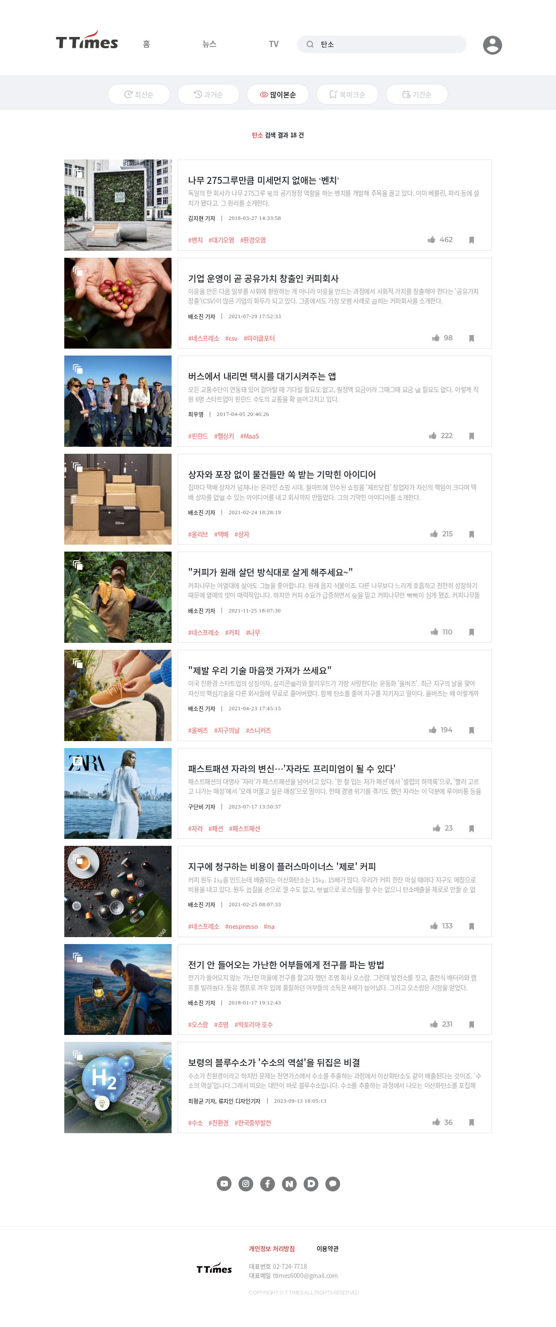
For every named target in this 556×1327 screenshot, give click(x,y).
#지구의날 (227, 730)
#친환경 (218, 1122)
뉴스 (209, 43)
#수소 (195, 1122)
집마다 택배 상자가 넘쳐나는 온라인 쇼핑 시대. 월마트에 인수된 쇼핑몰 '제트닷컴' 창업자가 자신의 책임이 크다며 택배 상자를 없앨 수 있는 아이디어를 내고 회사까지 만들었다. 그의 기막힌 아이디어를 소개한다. (332, 491)
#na (269, 926)
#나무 (253, 632)
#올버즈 (198, 730)
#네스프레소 (203, 338)
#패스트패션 (244, 828)
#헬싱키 (224, 435)
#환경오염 (253, 239)
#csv (231, 338)
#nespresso (241, 926)
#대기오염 (221, 239)
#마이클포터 (259, 338)
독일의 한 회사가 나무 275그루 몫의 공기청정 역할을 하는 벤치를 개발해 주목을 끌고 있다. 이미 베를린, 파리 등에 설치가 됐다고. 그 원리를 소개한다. (333, 197)
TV (273, 43)
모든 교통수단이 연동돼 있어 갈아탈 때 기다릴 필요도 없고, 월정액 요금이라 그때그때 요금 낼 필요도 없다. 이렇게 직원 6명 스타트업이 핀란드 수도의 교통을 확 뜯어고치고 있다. (333, 394)
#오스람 (198, 1024)
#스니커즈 (258, 730)
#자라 (195, 828)
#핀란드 (198, 435)
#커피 (232, 632)
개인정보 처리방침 (272, 1248)
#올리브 (198, 534)
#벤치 (195, 239)
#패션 (215, 828)
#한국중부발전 (253, 1122)
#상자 (242, 534)
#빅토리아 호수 (254, 1024)
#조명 (221, 1024)
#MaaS (249, 435)
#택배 (221, 534)
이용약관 (328, 1248)
